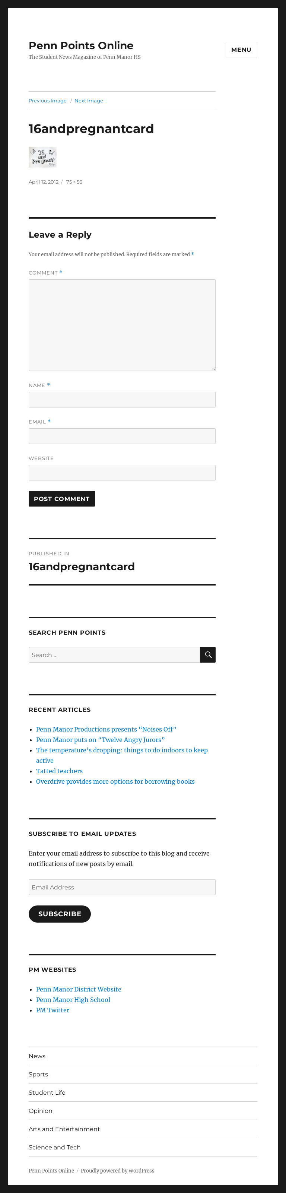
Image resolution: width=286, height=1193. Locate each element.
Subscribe (60, 914)
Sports (38, 1074)
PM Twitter (52, 1010)
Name (39, 385)
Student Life (47, 1092)
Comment (46, 273)
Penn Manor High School (73, 999)
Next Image (88, 101)
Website (41, 458)
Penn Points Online (81, 45)
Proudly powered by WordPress (118, 1171)
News (37, 1056)
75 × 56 (74, 182)
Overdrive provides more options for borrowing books (115, 781)
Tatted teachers (59, 771)
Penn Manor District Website (78, 989)
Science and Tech (55, 1147)
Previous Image (48, 101)
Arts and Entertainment (64, 1129)
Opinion (41, 1110)
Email (40, 422)
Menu (241, 49)
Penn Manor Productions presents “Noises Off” (106, 729)
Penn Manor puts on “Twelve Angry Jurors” (100, 739)
